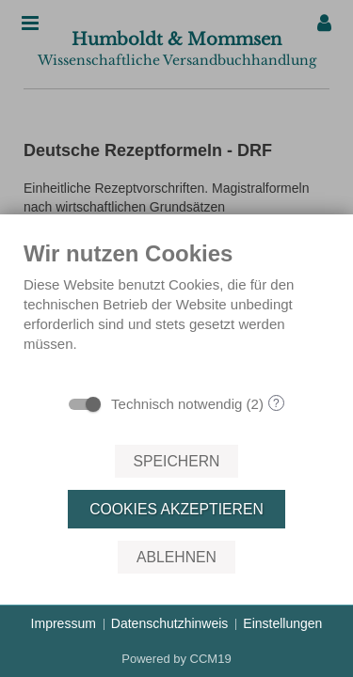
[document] (176, 311)
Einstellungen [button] (282, 623)
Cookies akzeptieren (176, 509)
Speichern (177, 461)
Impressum (63, 623)
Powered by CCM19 (176, 659)
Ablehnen (176, 557)
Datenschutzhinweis (170, 623)
